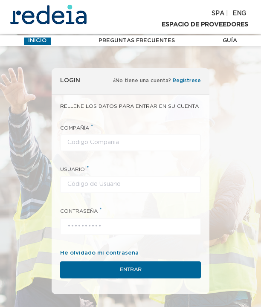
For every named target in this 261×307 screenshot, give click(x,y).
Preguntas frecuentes (137, 40)
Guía (230, 40)
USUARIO (74, 169)
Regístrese (187, 80)
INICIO (37, 40)
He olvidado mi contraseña (99, 253)
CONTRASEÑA (81, 211)
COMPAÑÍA (76, 127)
